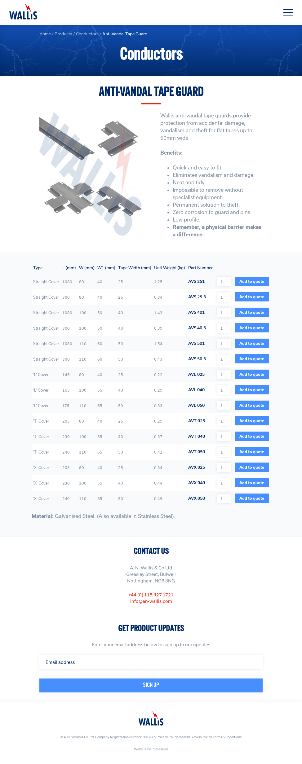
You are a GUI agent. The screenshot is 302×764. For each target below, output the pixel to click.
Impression (160, 749)
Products (63, 33)
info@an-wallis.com (151, 601)
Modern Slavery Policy (195, 737)
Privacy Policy (167, 737)
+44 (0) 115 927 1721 (151, 594)
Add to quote (251, 281)
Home (45, 33)
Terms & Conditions (227, 737)
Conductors (87, 33)
